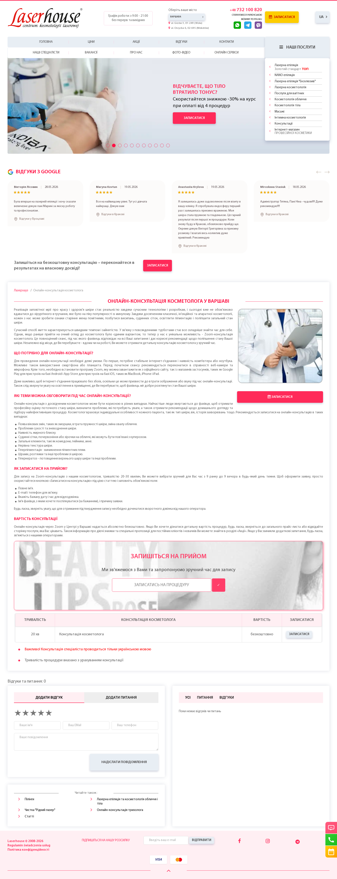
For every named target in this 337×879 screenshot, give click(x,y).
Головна (46, 42)
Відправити (201, 840)
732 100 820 (246, 10)
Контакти (226, 42)
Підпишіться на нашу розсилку (106, 840)
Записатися (282, 17)
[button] (318, 172)
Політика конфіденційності (28, 850)
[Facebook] (239, 841)
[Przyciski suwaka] (108, 145)
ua (321, 17)
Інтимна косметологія (290, 117)
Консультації (284, 123)
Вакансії (91, 52)
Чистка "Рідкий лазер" (40, 810)
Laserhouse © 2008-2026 (25, 841)
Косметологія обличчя (290, 99)
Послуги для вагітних (289, 93)
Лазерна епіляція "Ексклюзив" (295, 81)
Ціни (91, 42)
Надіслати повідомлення (124, 762)
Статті (29, 816)
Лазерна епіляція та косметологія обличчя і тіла (127, 801)
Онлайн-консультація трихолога (120, 810)
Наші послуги (297, 47)
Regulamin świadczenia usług (29, 845)
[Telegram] (297, 841)
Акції (136, 42)
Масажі (279, 111)
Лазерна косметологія (290, 87)
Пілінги (29, 799)
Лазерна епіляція (291, 67)
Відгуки (181, 42)
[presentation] (46, 762)
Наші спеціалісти (46, 52)
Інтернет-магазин (293, 131)
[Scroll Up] (169, 871)
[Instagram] (268, 841)
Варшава (175, 17)
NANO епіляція (285, 75)
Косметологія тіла (287, 105)
